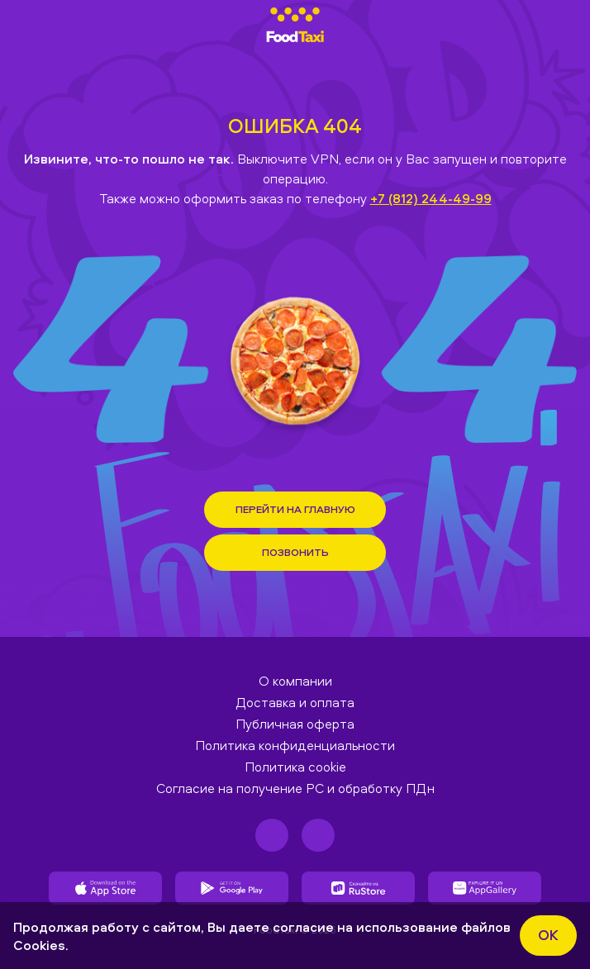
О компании (295, 680)
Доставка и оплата (295, 702)
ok (548, 934)
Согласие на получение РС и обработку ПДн (295, 788)
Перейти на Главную (295, 508)
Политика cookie (295, 766)
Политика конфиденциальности (295, 745)
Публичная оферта (295, 723)
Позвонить (295, 551)
